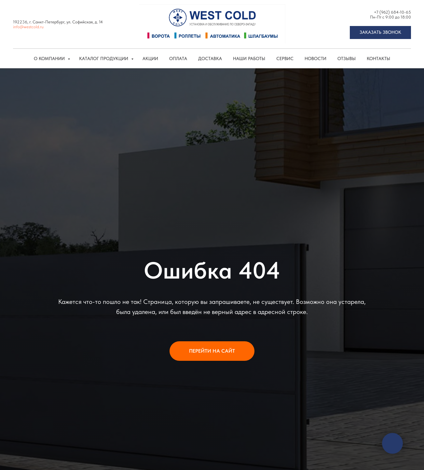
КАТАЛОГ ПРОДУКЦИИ (104, 58)
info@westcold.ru (28, 26)
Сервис (285, 58)
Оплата (178, 58)
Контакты (378, 58)
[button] (380, 32)
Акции (150, 58)
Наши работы (249, 58)
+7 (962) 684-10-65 (392, 12)
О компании (50, 58)
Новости (315, 58)
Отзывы (346, 58)
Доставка (210, 58)
